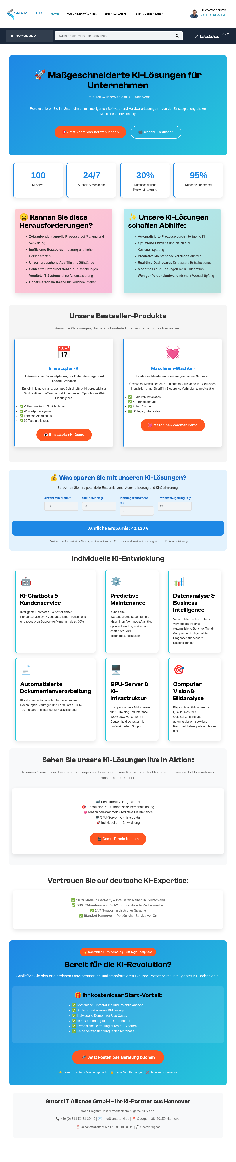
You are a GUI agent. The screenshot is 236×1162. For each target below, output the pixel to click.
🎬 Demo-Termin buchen (118, 839)
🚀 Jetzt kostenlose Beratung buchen (118, 1057)
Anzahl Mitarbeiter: (57, 498)
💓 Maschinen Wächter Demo (172, 425)
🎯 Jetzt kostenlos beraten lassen (90, 132)
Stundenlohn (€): (93, 498)
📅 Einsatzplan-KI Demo (64, 434)
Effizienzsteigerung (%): (174, 498)
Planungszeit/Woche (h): (134, 500)
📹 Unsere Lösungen (155, 132)
